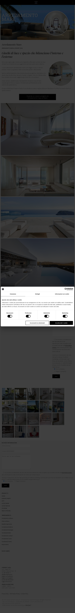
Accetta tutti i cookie (61, 323)
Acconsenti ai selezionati (37, 323)
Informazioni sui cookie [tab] (62, 294)
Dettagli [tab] (37, 294)
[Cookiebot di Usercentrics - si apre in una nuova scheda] (66, 289)
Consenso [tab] (13, 294)
